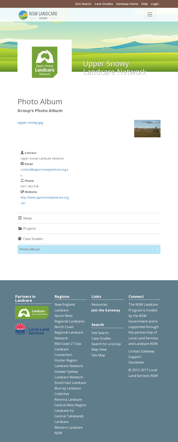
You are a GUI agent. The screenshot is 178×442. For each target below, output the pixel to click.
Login (155, 4)
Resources (99, 304)
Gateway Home (127, 4)
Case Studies (104, 4)
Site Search (83, 4)
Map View (98, 349)
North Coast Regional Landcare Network (68, 332)
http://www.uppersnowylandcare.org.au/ (45, 200)
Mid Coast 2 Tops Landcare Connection (67, 349)
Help (144, 4)
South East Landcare (70, 382)
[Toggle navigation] (150, 14)
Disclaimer (136, 362)
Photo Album (30, 249)
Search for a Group (106, 344)
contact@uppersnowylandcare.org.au (44, 172)
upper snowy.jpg (30, 122)
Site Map (98, 355)
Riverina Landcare (68, 399)
